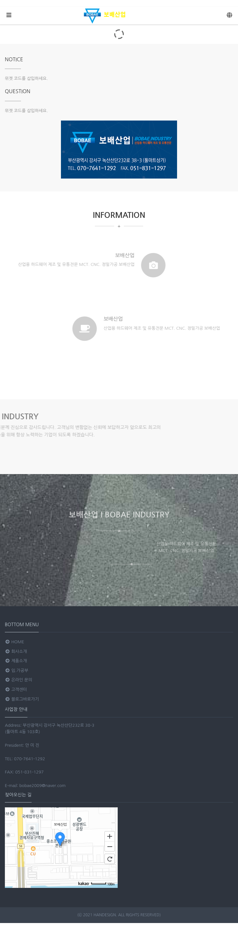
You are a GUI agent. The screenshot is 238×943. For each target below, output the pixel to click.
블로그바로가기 (22, 699)
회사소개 (16, 651)
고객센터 (16, 689)
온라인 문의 (18, 680)
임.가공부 (16, 670)
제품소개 (16, 661)
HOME (14, 642)
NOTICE (14, 59)
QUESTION (17, 91)
